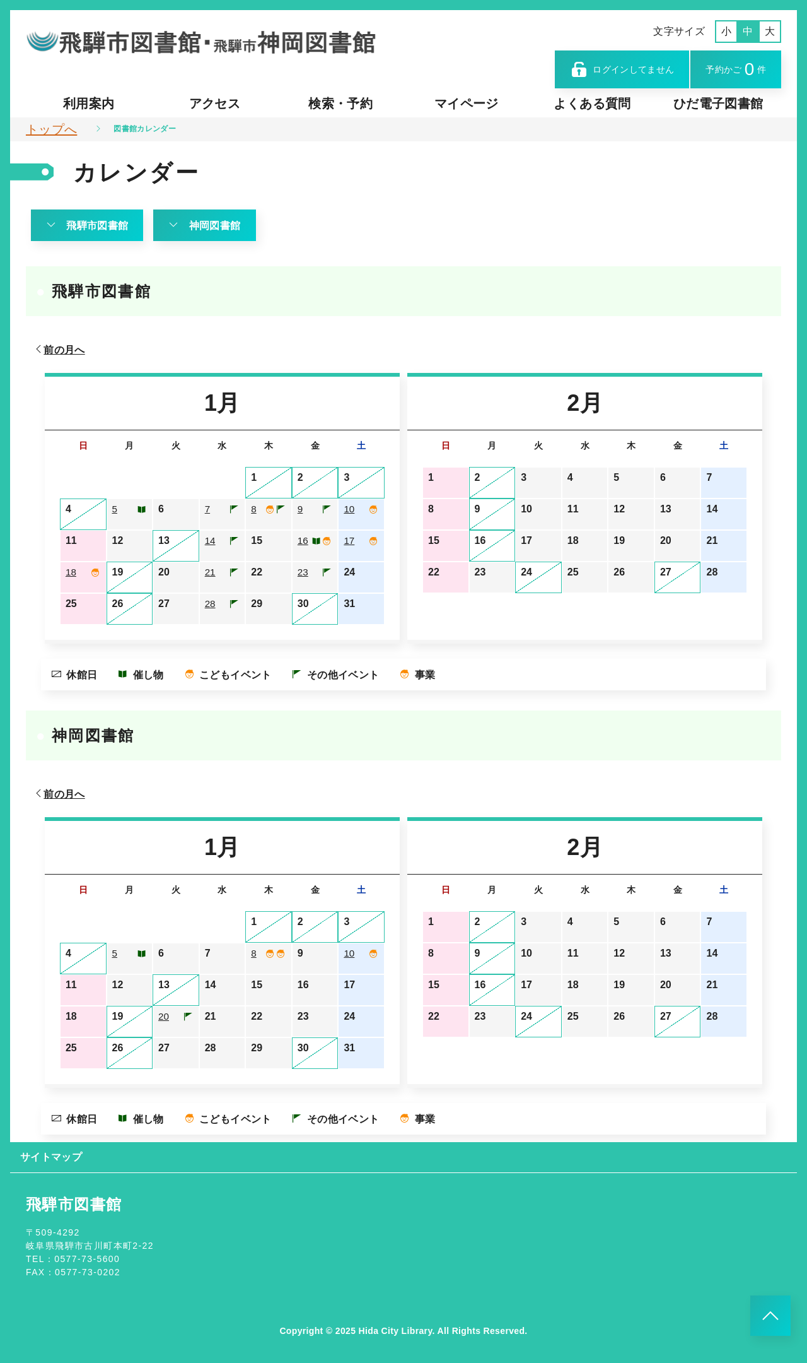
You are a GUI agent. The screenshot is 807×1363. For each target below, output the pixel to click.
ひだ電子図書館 (718, 103)
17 (349, 540)
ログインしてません (622, 69)
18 (71, 572)
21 (210, 572)
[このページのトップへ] (770, 1315)
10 (349, 509)
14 (210, 540)
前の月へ (59, 349)
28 (210, 603)
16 (303, 540)
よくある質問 (592, 103)
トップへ (51, 129)
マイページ (466, 103)
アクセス (214, 103)
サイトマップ (51, 1157)
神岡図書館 (205, 225)
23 (303, 572)
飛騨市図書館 (87, 225)
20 (164, 1016)
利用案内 (88, 103)
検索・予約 (340, 103)
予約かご (735, 69)
